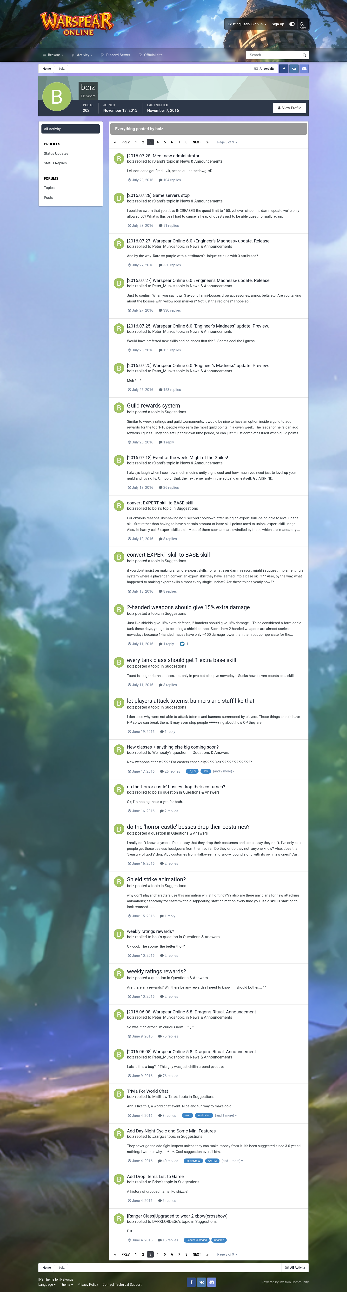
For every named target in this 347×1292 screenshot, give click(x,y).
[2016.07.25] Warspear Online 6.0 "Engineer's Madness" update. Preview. (198, 325)
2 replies (169, 811)
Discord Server (117, 55)
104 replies (170, 180)
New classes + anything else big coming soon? (173, 747)
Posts (48, 197)
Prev (125, 142)
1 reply (166, 442)
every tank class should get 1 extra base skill (181, 660)
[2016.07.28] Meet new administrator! (163, 155)
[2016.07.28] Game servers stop (158, 195)
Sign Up (278, 24)
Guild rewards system (153, 405)
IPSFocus (66, 1279)
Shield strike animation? (156, 879)
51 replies (169, 225)
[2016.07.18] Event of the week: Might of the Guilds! (177, 457)
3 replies (168, 685)
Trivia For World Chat (147, 1091)
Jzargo (158, 1136)
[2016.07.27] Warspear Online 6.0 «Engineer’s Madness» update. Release (198, 240)
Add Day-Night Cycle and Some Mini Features (171, 1130)
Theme (66, 1284)
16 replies (168, 1240)
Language (47, 1284)
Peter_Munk (162, 246)
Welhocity (160, 752)
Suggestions (175, 412)
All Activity (52, 129)
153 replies (170, 350)
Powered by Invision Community (285, 1282)
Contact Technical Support (121, 1284)
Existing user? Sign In (247, 24)
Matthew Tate (164, 1096)
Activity (83, 55)
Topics (49, 188)
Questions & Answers (211, 752)
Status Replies (55, 163)
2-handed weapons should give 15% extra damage (188, 607)
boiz (130, 161)
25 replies (170, 771)
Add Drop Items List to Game (155, 1176)
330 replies (170, 265)
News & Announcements (201, 161)
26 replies (169, 487)
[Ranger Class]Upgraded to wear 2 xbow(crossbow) (177, 1215)
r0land (157, 161)
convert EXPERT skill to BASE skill (160, 502)
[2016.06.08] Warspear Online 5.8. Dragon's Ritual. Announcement (191, 1011)
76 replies (168, 1036)
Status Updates (56, 153)
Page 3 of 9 (227, 142)
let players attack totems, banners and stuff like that (190, 701)
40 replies (168, 1161)
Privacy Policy (88, 1284)
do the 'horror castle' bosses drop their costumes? (176, 786)
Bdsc (156, 1182)
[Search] (256, 55)
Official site (152, 55)
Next (197, 142)
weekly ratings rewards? (150, 931)
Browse (54, 55)
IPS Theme (46, 1279)
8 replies (168, 539)
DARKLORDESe (165, 1221)
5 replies (167, 1200)
